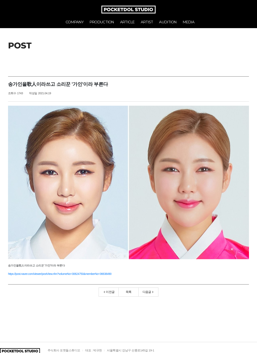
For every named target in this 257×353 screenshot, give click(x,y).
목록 (129, 292)
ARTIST (147, 22)
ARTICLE (127, 22)
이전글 (109, 292)
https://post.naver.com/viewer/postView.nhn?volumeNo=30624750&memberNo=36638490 (59, 273)
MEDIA (188, 22)
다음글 (148, 292)
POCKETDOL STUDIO (128, 9)
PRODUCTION (102, 22)
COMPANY (75, 22)
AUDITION (167, 22)
